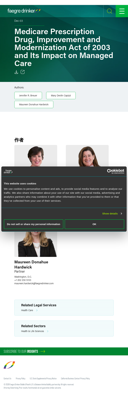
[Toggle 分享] (23, 72)
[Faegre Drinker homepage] (24, 11)
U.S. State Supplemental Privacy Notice (43, 378)
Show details (110, 213)
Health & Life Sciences (34, 331)
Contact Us (7, 378)
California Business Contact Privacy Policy (75, 378)
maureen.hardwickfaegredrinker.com (34, 283)
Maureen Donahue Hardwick (33, 104)
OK (94, 224)
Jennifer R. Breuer (28, 95)
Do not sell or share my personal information (33, 224)
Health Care (29, 310)
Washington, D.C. (23, 276)
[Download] (16, 72)
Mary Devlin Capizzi (61, 95)
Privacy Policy (20, 378)
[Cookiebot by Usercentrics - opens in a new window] (109, 171)
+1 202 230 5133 (22, 280)
